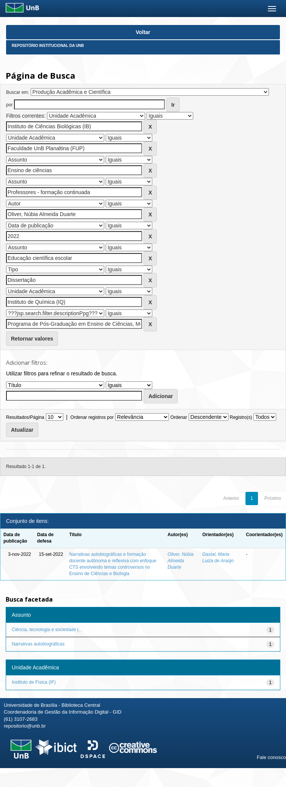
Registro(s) (241, 417)
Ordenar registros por (92, 417)
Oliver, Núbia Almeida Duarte (180, 561)
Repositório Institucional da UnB (48, 46)
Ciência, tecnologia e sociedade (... (47, 629)
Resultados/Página (25, 417)
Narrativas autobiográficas (38, 644)
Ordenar (178, 417)
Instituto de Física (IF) (34, 682)
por (9, 104)
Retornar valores (32, 339)
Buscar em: (17, 92)
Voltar (143, 32)
